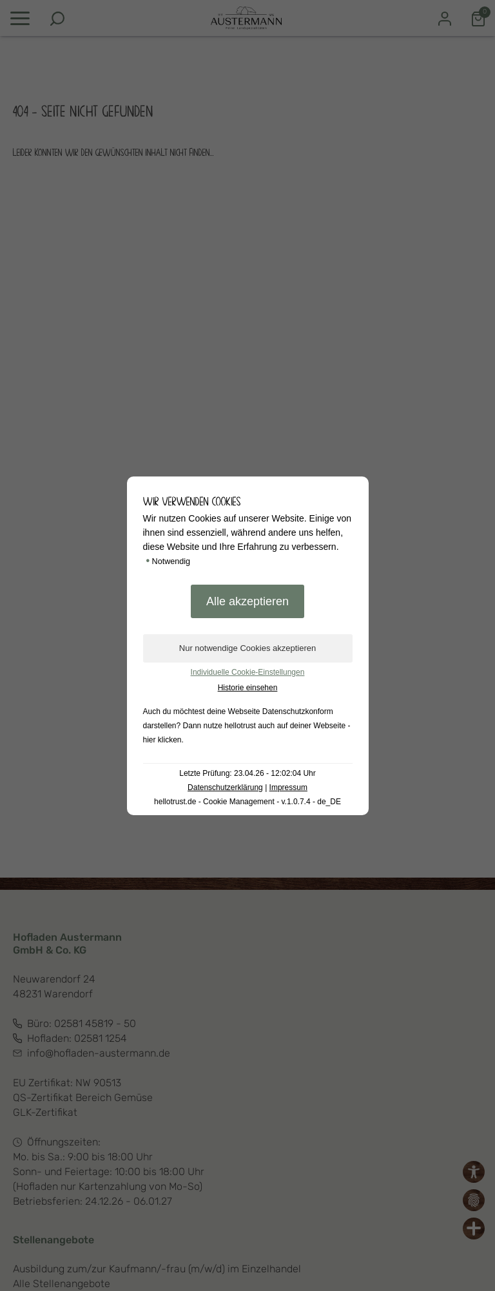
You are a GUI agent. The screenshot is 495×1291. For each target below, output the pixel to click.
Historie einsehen (248, 687)
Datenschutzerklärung (225, 787)
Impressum (288, 787)
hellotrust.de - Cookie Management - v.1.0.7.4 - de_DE (247, 801)
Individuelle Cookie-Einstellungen (248, 672)
